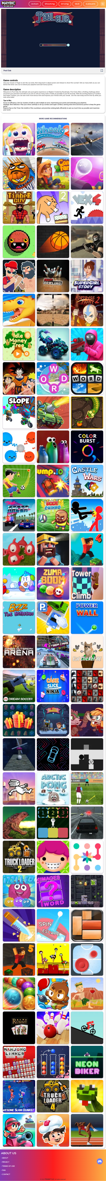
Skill (77, 4)
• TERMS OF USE (8, 1166)
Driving (64, 4)
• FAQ (3, 1170)
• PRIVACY (5, 1162)
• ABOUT (4, 1158)
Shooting (50, 4)
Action (34, 4)
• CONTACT (5, 1174)
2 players (90, 4)
